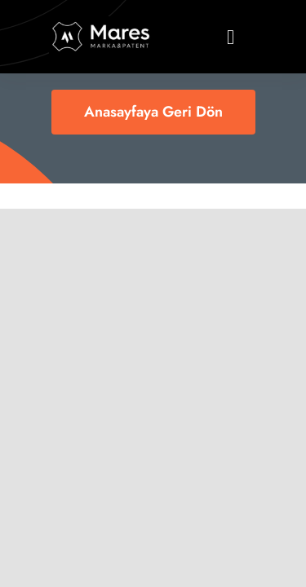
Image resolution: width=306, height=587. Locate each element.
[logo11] (101, 24)
